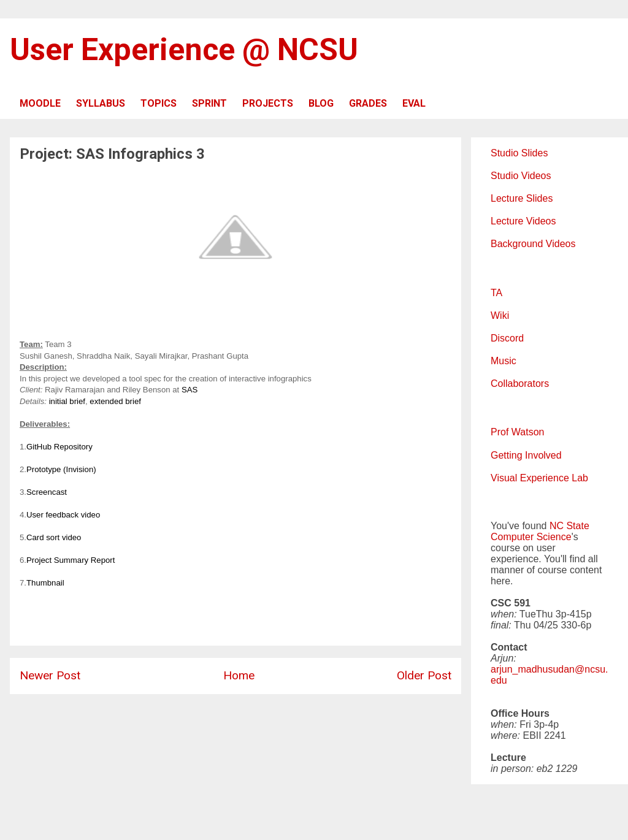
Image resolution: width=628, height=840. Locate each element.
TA (496, 293)
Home (239, 675)
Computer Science (531, 537)
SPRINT (209, 103)
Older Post (424, 675)
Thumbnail (45, 582)
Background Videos (533, 244)
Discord (507, 338)
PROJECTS (267, 103)
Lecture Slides (522, 198)
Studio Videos (521, 175)
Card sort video (53, 537)
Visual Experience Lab (539, 478)
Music (503, 361)
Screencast (46, 492)
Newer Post (50, 675)
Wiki (500, 315)
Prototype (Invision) (61, 469)
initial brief (67, 401)
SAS (189, 389)
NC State (569, 526)
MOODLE (40, 103)
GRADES (368, 103)
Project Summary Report (70, 560)
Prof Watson (517, 432)
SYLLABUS (100, 103)
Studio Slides (519, 153)
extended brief (115, 401)
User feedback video (63, 514)
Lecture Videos (523, 221)
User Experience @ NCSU (184, 49)
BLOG (321, 103)
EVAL (414, 103)
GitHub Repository (59, 446)
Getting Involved (526, 455)
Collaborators (520, 383)
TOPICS (158, 103)
